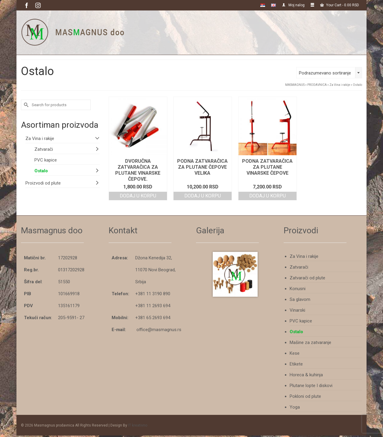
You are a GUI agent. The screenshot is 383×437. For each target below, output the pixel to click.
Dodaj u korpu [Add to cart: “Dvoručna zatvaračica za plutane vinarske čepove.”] (138, 196)
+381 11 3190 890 (152, 293)
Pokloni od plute (305, 396)
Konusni (298, 288)
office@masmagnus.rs (158, 329)
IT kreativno (137, 425)
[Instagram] (38, 5)
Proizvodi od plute (43, 183)
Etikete (296, 364)
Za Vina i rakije (39, 138)
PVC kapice (45, 160)
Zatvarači (43, 149)
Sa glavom (300, 299)
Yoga (295, 407)
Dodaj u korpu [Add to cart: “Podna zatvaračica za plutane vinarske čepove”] (267, 196)
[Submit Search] (25, 105)
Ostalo (41, 170)
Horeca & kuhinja (306, 374)
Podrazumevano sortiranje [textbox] (325, 73)
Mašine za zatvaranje (310, 342)
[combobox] (329, 72)
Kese (295, 353)
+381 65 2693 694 (152, 317)
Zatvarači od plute (307, 278)
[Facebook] (26, 5)
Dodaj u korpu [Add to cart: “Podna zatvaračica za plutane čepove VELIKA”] (202, 196)
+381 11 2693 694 (152, 305)
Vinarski (297, 310)
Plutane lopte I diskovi (311, 385)
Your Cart (339, 5)
